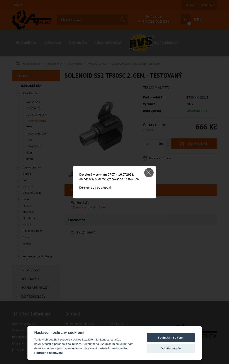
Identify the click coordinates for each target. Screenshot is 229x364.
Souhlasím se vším (170, 337)
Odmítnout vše (171, 348)
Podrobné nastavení (48, 352)
